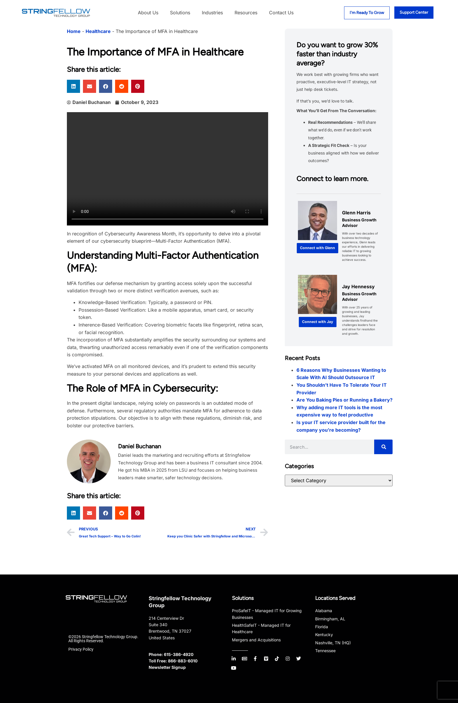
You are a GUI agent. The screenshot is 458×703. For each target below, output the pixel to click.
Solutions (180, 12)
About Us (148, 12)
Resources (246, 12)
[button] (73, 86)
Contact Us (281, 12)
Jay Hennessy (358, 286)
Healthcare (98, 31)
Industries (212, 12)
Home (74, 31)
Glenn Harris (356, 213)
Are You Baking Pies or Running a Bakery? (344, 400)
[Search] (383, 447)
